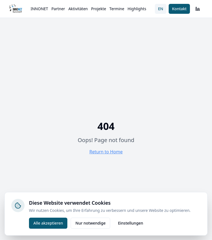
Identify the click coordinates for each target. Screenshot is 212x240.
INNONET (39, 8)
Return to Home (106, 152)
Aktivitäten (78, 8)
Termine (116, 8)
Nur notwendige (90, 223)
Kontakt (179, 8)
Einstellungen (130, 223)
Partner (58, 8)
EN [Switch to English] (160, 8)
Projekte (98, 8)
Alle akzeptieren (48, 223)
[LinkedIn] (197, 8)
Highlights (137, 8)
